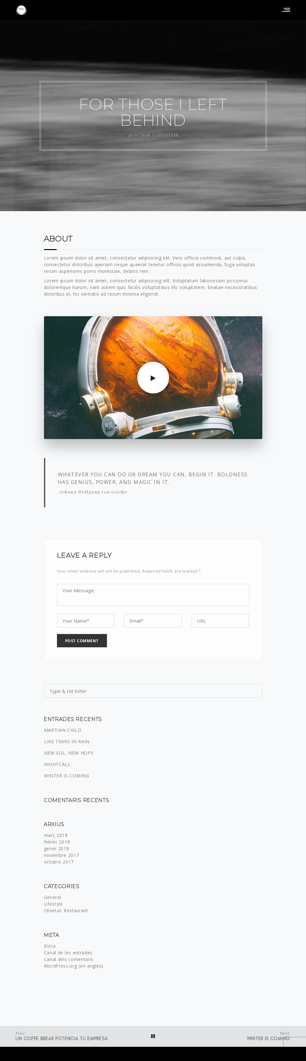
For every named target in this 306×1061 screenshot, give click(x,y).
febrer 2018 (57, 842)
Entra (50, 947)
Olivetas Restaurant (66, 911)
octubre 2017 (59, 862)
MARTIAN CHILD (63, 731)
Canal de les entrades (68, 953)
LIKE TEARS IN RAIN (67, 742)
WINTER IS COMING (66, 776)
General (52, 898)
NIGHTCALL (57, 765)
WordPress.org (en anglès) (74, 967)
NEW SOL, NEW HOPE (69, 753)
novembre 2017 (61, 856)
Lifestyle (167, 134)
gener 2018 (56, 849)
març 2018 (56, 836)
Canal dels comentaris (69, 960)
